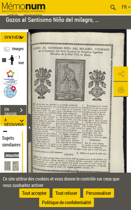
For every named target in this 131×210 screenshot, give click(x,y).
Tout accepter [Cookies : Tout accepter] (34, 193)
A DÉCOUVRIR (15, 121)
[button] (10, 91)
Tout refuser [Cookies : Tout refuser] (66, 193)
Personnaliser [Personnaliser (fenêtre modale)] (98, 193)
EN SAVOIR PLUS (15, 111)
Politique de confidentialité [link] (66, 202)
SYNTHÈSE (15, 37)
